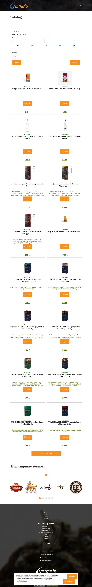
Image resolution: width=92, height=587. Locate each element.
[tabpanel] (16, 487)
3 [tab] (46, 498)
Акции (45, 534)
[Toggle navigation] (80, 5)
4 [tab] (49, 498)
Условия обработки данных (46, 530)
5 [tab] (52, 498)
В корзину (27, 103)
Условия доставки (46, 528)
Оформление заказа (46, 526)
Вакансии (46, 518)
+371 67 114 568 (48, 557)
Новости (46, 536)
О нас (46, 514)
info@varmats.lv (48, 560)
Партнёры (46, 516)
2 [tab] (43, 498)
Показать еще (46, 454)
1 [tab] (46, 475)
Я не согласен (69, 581)
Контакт (46, 538)
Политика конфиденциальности (46, 532)
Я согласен (72, 576)
